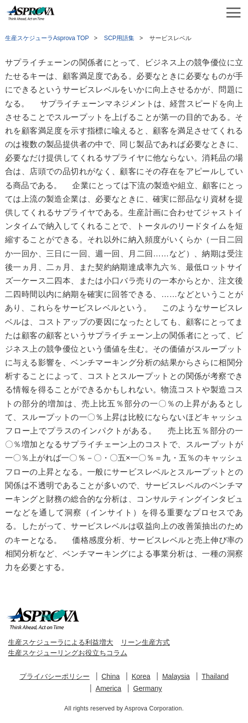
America (108, 688)
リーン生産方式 (145, 642)
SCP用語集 (119, 38)
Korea (141, 676)
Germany (147, 688)
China (110, 676)
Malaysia (176, 676)
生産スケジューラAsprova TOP (47, 38)
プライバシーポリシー (55, 676)
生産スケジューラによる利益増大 (60, 642)
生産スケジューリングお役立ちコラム (67, 653)
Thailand (215, 676)
